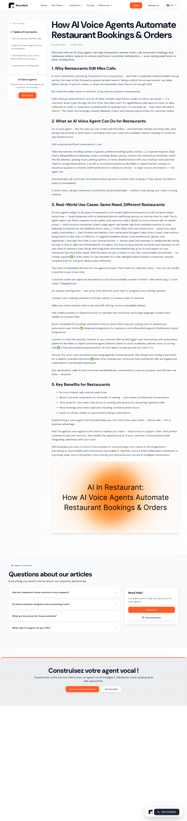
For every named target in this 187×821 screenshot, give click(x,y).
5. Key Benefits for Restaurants (25, 65)
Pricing (90, 5)
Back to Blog (17, 23)
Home (44, 5)
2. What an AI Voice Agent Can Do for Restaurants (26, 47)
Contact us (153, 5)
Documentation (151, 617)
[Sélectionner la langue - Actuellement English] (171, 5)
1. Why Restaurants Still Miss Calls (26, 38)
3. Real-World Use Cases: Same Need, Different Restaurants (25, 57)
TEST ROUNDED (166, 811)
